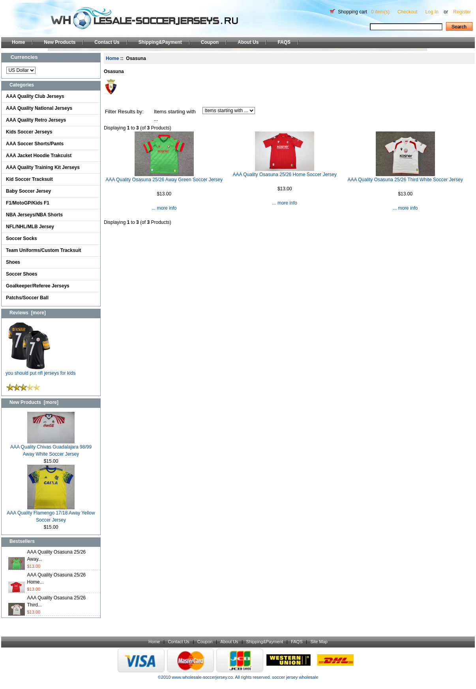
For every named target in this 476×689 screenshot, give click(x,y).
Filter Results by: (124, 112)
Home (18, 42)
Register (462, 12)
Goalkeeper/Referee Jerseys (37, 286)
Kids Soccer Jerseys (29, 132)
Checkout (407, 12)
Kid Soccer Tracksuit (29, 179)
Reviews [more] (27, 312)
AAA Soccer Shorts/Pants (35, 143)
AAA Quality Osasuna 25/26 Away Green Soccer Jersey (164, 179)
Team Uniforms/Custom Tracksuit (43, 250)
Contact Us (106, 42)
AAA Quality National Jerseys (39, 108)
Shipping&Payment (160, 42)
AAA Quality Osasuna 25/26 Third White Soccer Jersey (405, 179)
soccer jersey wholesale (295, 677)
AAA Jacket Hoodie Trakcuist (38, 155)
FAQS (283, 42)
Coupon (210, 42)
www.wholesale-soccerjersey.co (202, 677)
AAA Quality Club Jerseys (35, 96)
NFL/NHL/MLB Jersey (30, 226)
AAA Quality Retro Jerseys (36, 120)
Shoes (13, 262)
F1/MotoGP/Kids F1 (27, 203)
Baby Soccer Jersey (28, 191)
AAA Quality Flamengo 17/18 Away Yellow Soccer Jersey (51, 514)
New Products (59, 42)
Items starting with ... (175, 115)
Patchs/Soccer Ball (27, 297)
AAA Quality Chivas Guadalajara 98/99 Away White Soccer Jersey (51, 448)
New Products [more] (33, 402)
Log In (432, 12)
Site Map (318, 641)
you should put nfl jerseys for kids (40, 370)
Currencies (24, 57)
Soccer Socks (21, 238)
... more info (164, 208)
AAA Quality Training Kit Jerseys (43, 167)
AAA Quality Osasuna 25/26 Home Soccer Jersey (285, 174)
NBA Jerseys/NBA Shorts (34, 215)
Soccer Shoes (21, 274)
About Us (248, 42)
